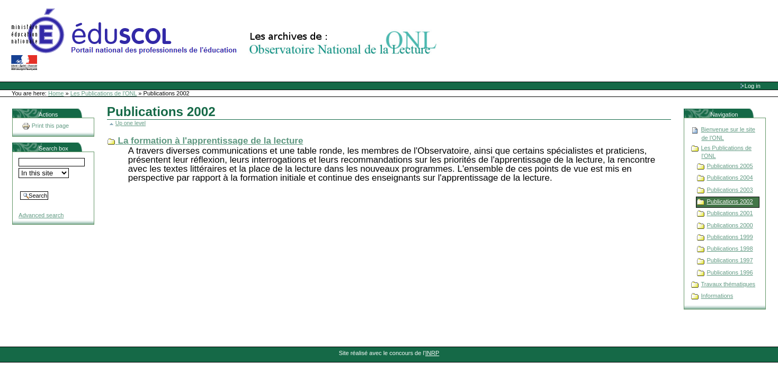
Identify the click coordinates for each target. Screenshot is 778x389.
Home (56, 93)
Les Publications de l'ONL (103, 93)
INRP (432, 353)
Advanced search (41, 215)
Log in (753, 86)
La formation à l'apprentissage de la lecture (210, 141)
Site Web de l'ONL (226, 39)
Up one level (130, 123)
